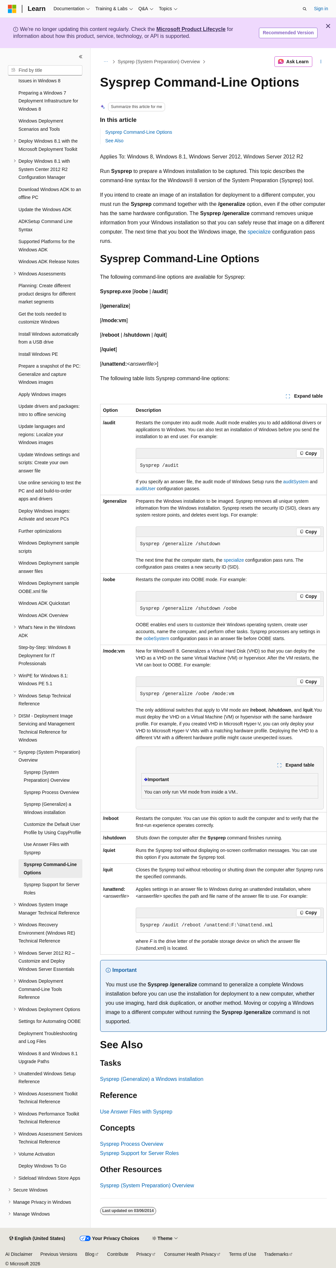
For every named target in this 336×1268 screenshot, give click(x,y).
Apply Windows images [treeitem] (42, 394)
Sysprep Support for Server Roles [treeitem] (52, 888)
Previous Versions (58, 1254)
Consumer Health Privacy (190, 1254)
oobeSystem (156, 638)
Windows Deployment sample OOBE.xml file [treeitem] (48, 587)
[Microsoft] (12, 9)
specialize (258, 232)
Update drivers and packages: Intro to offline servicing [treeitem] (49, 410)
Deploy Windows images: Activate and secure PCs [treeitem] (44, 515)
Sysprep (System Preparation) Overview (159, 61)
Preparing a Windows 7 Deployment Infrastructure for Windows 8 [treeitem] (48, 101)
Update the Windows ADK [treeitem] (44, 209)
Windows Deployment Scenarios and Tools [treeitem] (40, 125)
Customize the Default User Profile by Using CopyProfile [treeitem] (52, 828)
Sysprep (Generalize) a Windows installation (152, 1079)
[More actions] (320, 61)
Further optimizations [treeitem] (40, 531)
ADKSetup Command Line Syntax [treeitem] (45, 225)
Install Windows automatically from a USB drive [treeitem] (48, 338)
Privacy (144, 1254)
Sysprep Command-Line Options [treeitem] (50, 868)
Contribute (117, 1254)
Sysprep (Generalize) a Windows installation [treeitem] (47, 808)
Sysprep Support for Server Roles (139, 1153)
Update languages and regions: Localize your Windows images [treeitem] (41, 434)
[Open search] (304, 9)
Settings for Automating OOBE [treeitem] (49, 1021)
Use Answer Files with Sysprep (136, 1111)
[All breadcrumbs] (106, 61)
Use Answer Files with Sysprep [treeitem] (46, 848)
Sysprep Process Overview (131, 1144)
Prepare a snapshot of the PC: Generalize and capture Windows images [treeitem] (49, 374)
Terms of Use (242, 1254)
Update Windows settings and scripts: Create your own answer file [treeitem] (48, 462)
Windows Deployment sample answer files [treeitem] (48, 567)
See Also (114, 140)
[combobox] (45, 70)
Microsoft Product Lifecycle (191, 29)
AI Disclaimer (18, 1254)
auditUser (145, 488)
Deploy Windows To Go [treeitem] (42, 1166)
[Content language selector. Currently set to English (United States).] (37, 1238)
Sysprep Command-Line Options (138, 132)
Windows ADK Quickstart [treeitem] (44, 603)
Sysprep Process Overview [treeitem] (51, 792)
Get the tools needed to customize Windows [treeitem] (42, 318)
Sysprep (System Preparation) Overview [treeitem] (47, 776)
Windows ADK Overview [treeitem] (43, 615)
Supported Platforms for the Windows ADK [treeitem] (46, 245)
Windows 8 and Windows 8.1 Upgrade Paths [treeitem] (48, 1057)
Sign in (321, 8)
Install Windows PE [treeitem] (38, 354)
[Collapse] (81, 57)
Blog (90, 1254)
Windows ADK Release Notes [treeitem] (48, 261)
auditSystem (296, 481)
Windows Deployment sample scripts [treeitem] (48, 547)
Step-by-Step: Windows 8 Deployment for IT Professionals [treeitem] (44, 655)
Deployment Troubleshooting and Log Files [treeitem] (47, 1037)
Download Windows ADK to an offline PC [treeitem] (49, 193)
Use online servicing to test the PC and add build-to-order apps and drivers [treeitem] (49, 490)
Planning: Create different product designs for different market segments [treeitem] (46, 293)
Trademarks (276, 1254)
